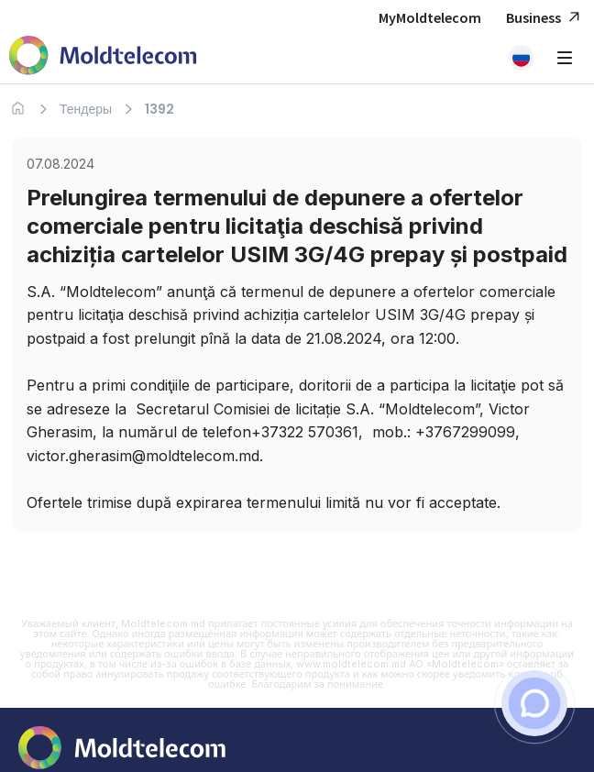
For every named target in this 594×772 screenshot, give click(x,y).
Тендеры (86, 109)
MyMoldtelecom (430, 17)
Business (545, 18)
